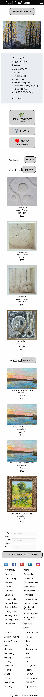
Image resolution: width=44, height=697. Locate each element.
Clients (8, 586)
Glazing (7, 661)
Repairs (7, 670)
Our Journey (10, 578)
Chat (28, 661)
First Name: (7, 535)
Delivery (7, 678)
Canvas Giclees (31, 582)
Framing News (11, 619)
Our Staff (9, 591)
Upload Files (31, 686)
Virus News (10, 623)
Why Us (8, 574)
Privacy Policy (11, 603)
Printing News (11, 615)
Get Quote (30, 666)
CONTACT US (32, 633)
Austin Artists (30, 586)
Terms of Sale (11, 607)
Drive (28, 645)
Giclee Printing (10, 641)
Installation (9, 682)
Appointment (31, 649)
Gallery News (11, 611)
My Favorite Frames (29, 618)
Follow (29, 670)
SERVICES (9, 633)
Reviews (9, 582)
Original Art (29, 578)
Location (9, 595)
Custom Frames (31, 603)
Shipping (8, 686)
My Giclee (28, 595)
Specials (28, 623)
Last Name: (7, 541)
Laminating (9, 653)
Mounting (8, 649)
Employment (31, 678)
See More (29, 169)
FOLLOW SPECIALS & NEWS (22, 554)
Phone (29, 637)
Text (28, 641)
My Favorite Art (31, 613)
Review (29, 674)
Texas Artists (29, 591)
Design (7, 674)
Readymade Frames (29, 608)
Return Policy (11, 599)
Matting (7, 657)
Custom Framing (11, 637)
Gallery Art (28, 574)
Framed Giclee (30, 599)
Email (28, 657)
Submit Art (30, 682)
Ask (27, 653)
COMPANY (10, 570)
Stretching (8, 666)
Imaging (7, 645)
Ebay (26, 628)
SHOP (27, 570)
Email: (7, 547)
